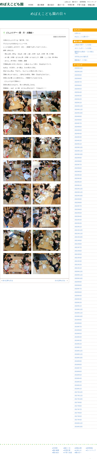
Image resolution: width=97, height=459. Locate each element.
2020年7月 (78, 289)
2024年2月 (78, 140)
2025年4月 (78, 92)
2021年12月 (79, 230)
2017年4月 (78, 420)
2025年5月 (78, 89)
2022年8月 (78, 202)
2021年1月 (78, 268)
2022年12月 (79, 189)
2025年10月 (79, 71)
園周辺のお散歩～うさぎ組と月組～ (84, 52)
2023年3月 (78, 178)
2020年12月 (79, 271)
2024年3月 (78, 137)
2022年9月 (78, 199)
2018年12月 (79, 351)
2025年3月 (78, 96)
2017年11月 (79, 395)
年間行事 (71, 5)
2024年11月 (79, 109)
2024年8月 (78, 120)
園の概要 (40, 5)
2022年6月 (78, 209)
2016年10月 (79, 426)
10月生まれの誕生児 (81, 56)
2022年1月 (78, 226)
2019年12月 (79, 309)
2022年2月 (78, 223)
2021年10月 (79, 237)
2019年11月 (79, 313)
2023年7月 (78, 164)
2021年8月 (78, 244)
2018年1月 (78, 389)
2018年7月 (78, 368)
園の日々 (75, 2)
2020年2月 (78, 302)
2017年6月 (78, 413)
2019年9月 (78, 320)
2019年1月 (78, 347)
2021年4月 (78, 258)
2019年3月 (78, 340)
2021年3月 (78, 261)
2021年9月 (78, 240)
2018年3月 (78, 382)
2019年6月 (78, 330)
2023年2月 (78, 182)
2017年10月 (79, 399)
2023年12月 (79, 147)
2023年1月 (78, 185)
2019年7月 (78, 326)
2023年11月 (79, 151)
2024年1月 (78, 144)
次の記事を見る (61, 280)
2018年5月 (78, 375)
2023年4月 (78, 175)
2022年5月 (78, 213)
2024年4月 (78, 133)
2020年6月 (78, 292)
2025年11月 (79, 68)
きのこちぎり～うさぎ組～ (84, 48)
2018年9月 (78, 361)
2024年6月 (78, 127)
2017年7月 (78, 409)
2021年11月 (79, 233)
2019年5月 (78, 333)
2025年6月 (78, 85)
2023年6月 (78, 168)
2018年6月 (78, 371)
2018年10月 (79, 357)
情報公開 (91, 5)
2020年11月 (79, 275)
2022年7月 (78, 206)
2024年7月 (78, 123)
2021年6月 (78, 251)
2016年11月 (79, 423)
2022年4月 (78, 216)
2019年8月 (78, 323)
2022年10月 (79, 195)
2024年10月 (79, 113)
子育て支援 (81, 5)
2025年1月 (78, 102)
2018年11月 (79, 354)
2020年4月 (78, 295)
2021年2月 (78, 264)
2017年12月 (79, 392)
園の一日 (61, 5)
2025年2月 (78, 99)
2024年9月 (78, 116)
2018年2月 (78, 385)
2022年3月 (78, 220)
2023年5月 (78, 171)
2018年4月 (78, 378)
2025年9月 (78, 75)
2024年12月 (79, 106)
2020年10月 (79, 278)
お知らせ (68, 2)
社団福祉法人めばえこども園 (11, 4)
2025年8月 (78, 78)
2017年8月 (78, 406)
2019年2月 (78, 344)
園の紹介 (51, 5)
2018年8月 (78, 364)
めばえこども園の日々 (82, 36)
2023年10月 (79, 154)
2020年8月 (78, 285)
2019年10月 (79, 316)
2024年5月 (78, 130)
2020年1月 (78, 306)
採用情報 (83, 2)
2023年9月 (78, 158)
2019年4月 (78, 337)
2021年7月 (78, 247)
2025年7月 (78, 82)
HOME (30, 5)
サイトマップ (91, 2)
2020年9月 (78, 282)
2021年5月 (78, 254)
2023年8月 (78, 161)
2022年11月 (79, 192)
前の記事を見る (8, 280)
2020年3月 (78, 299)
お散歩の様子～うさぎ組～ (84, 45)
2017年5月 (78, 416)
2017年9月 (78, 402)
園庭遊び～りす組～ (81, 60)
